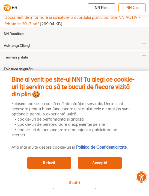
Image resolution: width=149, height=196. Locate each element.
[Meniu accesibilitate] (141, 176)
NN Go (132, 7)
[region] (74, 133)
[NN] (10, 8)
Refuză (49, 163)
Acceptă (100, 163)
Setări (74, 183)
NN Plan (102, 7)
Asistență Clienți (17, 45)
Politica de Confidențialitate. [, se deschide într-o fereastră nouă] (101, 147)
